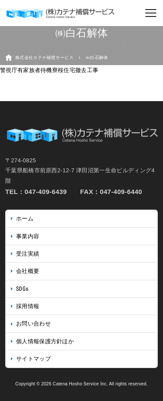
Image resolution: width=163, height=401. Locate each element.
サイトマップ (33, 359)
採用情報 (27, 306)
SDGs (22, 289)
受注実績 (27, 253)
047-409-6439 (46, 191)
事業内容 (27, 236)
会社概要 (27, 271)
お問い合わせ (33, 323)
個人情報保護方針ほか (45, 341)
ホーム (24, 218)
